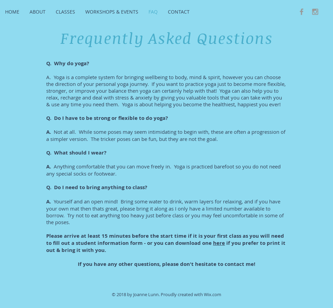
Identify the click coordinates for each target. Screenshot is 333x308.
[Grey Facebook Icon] (301, 11)
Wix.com (212, 294)
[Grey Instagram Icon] (315, 11)
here (219, 243)
